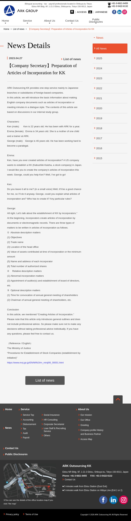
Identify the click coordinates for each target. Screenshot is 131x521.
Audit (25, 433)
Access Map (86, 439)
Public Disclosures (96, 20)
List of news (18, 29)
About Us (49, 20)
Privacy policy (12, 514)
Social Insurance (52, 415)
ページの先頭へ (118, 399)
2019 (99, 118)
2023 (99, 78)
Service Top (28, 415)
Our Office (85, 420)
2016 (99, 148)
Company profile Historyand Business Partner (91, 432)
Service (27, 20)
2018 (99, 128)
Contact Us (72, 20)
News (8, 427)
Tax (24, 428)
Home (5, 20)
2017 (99, 138)
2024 (99, 68)
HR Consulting (50, 420)
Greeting (84, 425)
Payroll (26, 437)
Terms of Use (31, 514)
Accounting (28, 420)
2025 (99, 58)
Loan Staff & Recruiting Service (55, 430)
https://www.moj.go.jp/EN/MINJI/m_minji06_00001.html (35, 362)
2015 (99, 158)
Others (47, 435)
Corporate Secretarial (54, 424)
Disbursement (29, 424)
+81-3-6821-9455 (78, 476)
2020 (99, 108)
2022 (99, 88)
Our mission (86, 415)
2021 (99, 98)
